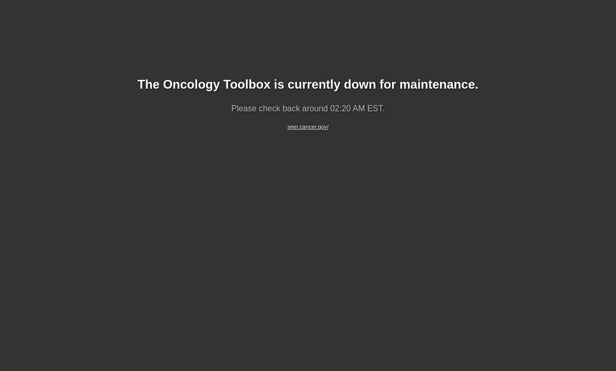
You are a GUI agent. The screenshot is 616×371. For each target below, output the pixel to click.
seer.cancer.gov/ (307, 127)
